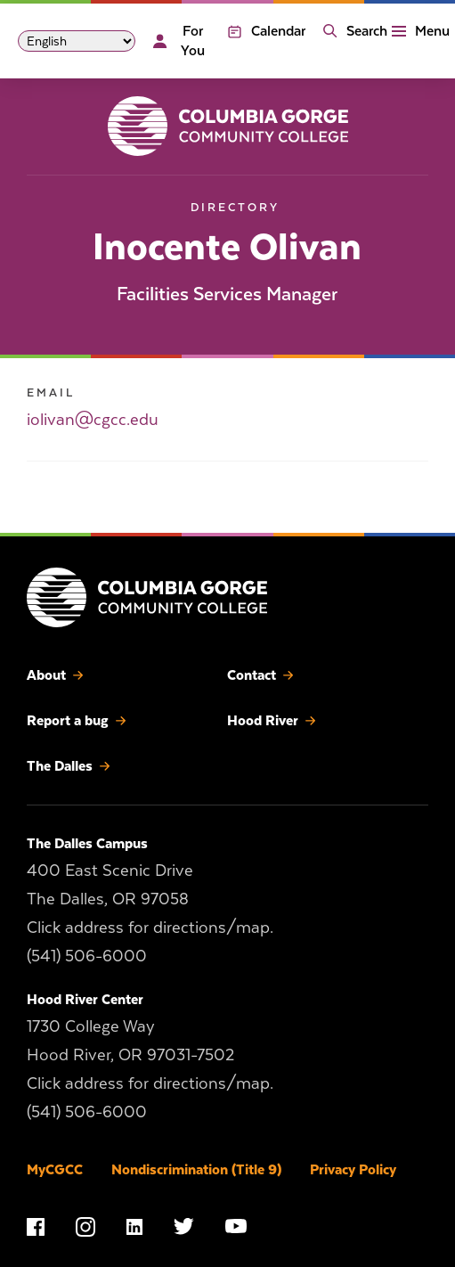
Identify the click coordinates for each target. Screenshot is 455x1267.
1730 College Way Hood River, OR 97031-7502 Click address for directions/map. (150, 1053)
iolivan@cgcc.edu (92, 419)
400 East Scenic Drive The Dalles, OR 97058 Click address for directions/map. (150, 898)
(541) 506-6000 (87, 954)
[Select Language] (76, 41)
